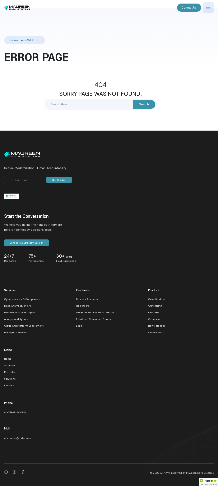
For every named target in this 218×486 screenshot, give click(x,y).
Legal (79, 326)
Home (14, 40)
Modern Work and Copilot (20, 312)
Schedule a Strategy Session (26, 242)
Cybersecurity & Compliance (22, 299)
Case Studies (156, 299)
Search (144, 104)
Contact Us (189, 7)
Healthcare (83, 306)
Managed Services (15, 332)
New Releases (157, 326)
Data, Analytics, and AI (17, 306)
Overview (154, 319)
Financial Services (87, 299)
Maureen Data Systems (200, 473)
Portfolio (9, 372)
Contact (9, 385)
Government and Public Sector (95, 312)
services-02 (156, 332)
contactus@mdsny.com (18, 438)
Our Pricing (155, 306)
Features (153, 312)
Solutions (10, 379)
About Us (9, 365)
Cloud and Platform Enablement (23, 326)
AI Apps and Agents (16, 319)
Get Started (59, 180)
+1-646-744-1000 (15, 412)
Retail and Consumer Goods (93, 319)
